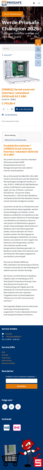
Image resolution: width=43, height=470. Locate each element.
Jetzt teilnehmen (12, 14)
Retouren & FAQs (8, 363)
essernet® (7, 55)
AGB (3, 352)
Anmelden (21, 386)
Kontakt (8, 334)
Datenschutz (7, 360)
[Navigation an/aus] (39, 3)
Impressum (6, 358)
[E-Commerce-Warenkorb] (34, 3)
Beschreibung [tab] (10, 135)
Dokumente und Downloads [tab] (15, 140)
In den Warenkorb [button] (24, 109)
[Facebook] (5, 407)
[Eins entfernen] (4, 109)
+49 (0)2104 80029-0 (13, 336)
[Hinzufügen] (12, 109)
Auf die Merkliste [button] (9, 115)
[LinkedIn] (11, 407)
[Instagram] (18, 407)
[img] (38, 42)
